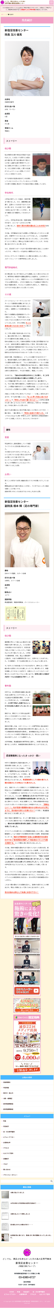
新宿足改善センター (27, 1259)
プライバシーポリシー (10, 1175)
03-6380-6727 (27, 1277)
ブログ (5, 1164)
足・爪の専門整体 (9, 1132)
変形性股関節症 (8, 1104)
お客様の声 (6, 1142)
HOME (11, 1292)
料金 (4, 1121)
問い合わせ (6, 1169)
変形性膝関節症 (8, 1109)
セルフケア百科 (8, 1153)
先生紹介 (6, 1126)
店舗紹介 (6, 1159)
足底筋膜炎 (6, 1082)
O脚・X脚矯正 (7, 1098)
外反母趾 (6, 1088)
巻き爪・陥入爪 (8, 1093)
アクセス (6, 1148)
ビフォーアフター (9, 1137)
